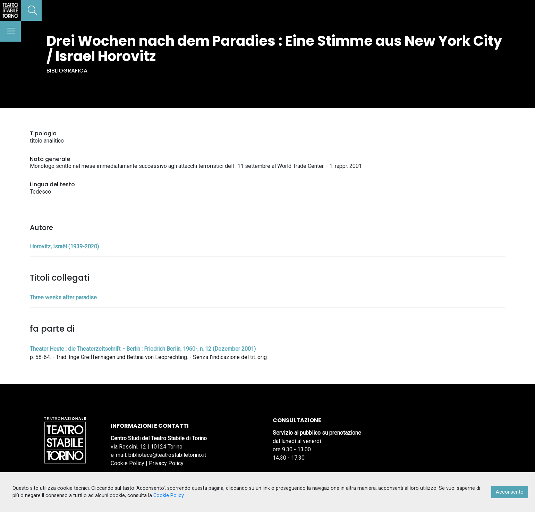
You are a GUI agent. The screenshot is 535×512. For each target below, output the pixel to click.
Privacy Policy (166, 463)
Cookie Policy (127, 463)
